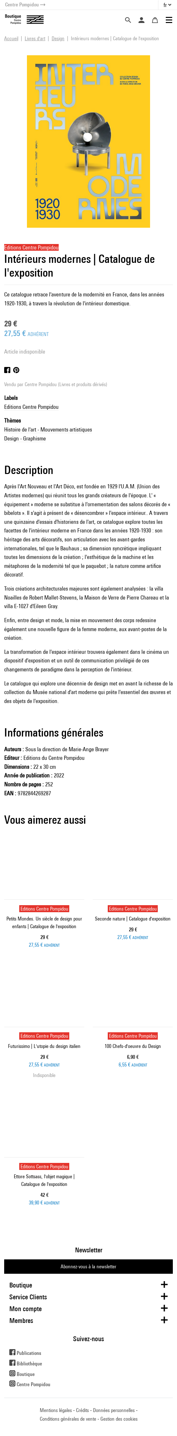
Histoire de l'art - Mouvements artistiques (48, 429)
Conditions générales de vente (68, 1419)
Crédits (82, 1410)
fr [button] (165, 5)
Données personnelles (114, 1410)
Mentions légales (56, 1410)
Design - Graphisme (25, 438)
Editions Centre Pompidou (31, 406)
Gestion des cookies (119, 1419)
